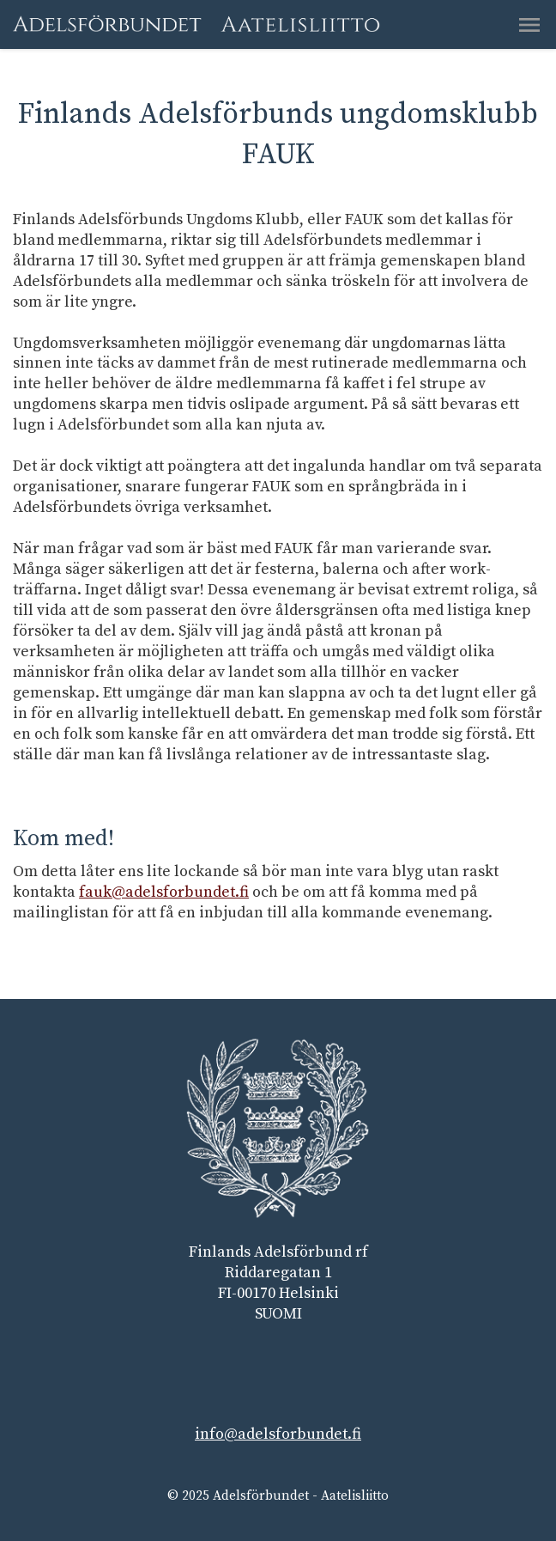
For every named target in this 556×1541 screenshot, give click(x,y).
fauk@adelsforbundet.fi (164, 892)
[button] (529, 25)
